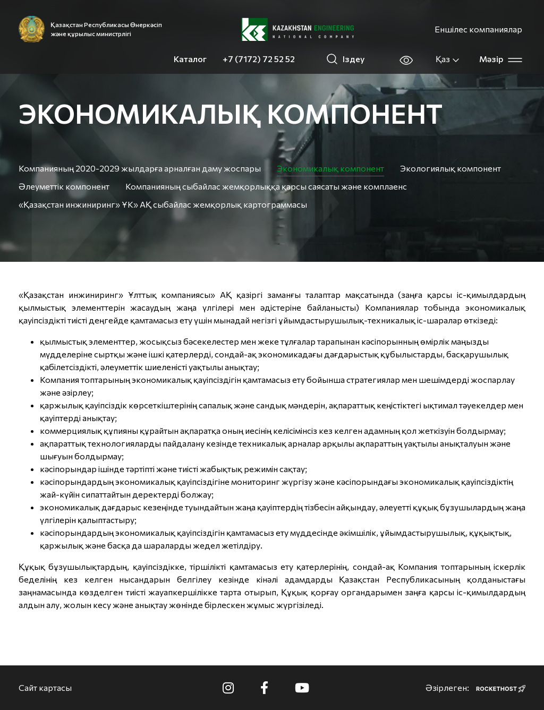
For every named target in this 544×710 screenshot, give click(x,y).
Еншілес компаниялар (478, 29)
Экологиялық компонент (450, 168)
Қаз (448, 59)
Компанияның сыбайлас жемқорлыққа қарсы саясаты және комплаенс (266, 186)
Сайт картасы (45, 687)
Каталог (190, 59)
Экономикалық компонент (330, 168)
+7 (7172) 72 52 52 (259, 59)
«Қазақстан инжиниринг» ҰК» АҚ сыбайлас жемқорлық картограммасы (163, 204)
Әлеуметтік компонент (64, 186)
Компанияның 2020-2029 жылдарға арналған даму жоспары (140, 168)
